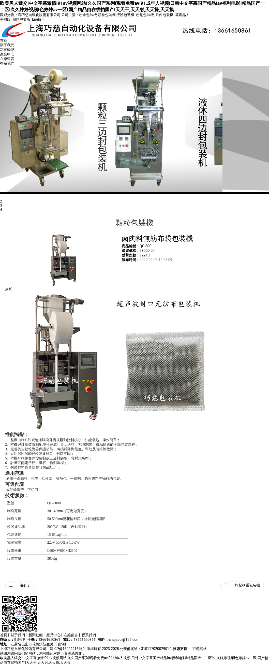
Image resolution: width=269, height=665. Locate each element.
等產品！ (182, 15)
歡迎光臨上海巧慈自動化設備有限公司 (30, 15)
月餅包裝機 (164, 15)
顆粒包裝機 (107, 15)
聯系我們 (7, 63)
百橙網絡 (199, 649)
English (37, 19)
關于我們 (7, 45)
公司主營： (70, 15)
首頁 (3, 40)
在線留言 (7, 59)
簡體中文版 (21, 19)
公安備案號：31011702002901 (144, 649)
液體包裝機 (125, 15)
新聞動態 (7, 50)
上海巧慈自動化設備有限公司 (23, 649)
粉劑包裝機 (145, 15)
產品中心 (7, 54)
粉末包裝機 (88, 15)
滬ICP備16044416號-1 (67, 649)
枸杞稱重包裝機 (247, 585)
